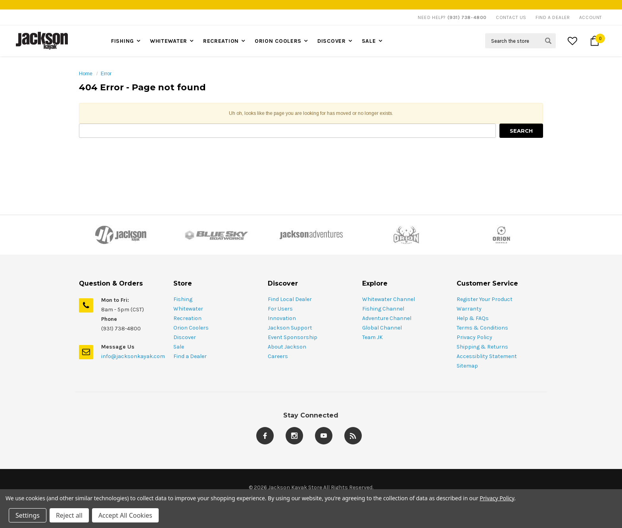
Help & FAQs (473, 318)
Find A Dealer (553, 17)
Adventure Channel (386, 318)
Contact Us (511, 17)
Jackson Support (290, 327)
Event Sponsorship (292, 337)
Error (106, 73)
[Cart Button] (594, 40)
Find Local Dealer (290, 299)
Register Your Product (485, 299)
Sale (369, 41)
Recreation (221, 41)
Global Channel (382, 327)
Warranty (469, 308)
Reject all (69, 515)
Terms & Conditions (482, 327)
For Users (280, 308)
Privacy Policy (474, 337)
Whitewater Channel (388, 299)
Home (85, 73)
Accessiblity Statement (487, 356)
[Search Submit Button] (548, 40)
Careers (278, 356)
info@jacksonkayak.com (133, 356)
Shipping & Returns (482, 346)
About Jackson (287, 346)
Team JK (372, 337)
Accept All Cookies (125, 515)
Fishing (122, 41)
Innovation (282, 318)
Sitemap (467, 365)
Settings (27, 515)
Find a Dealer (190, 356)
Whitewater (168, 41)
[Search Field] (520, 40)
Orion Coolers (278, 41)
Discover (331, 41)
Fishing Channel (383, 308)
